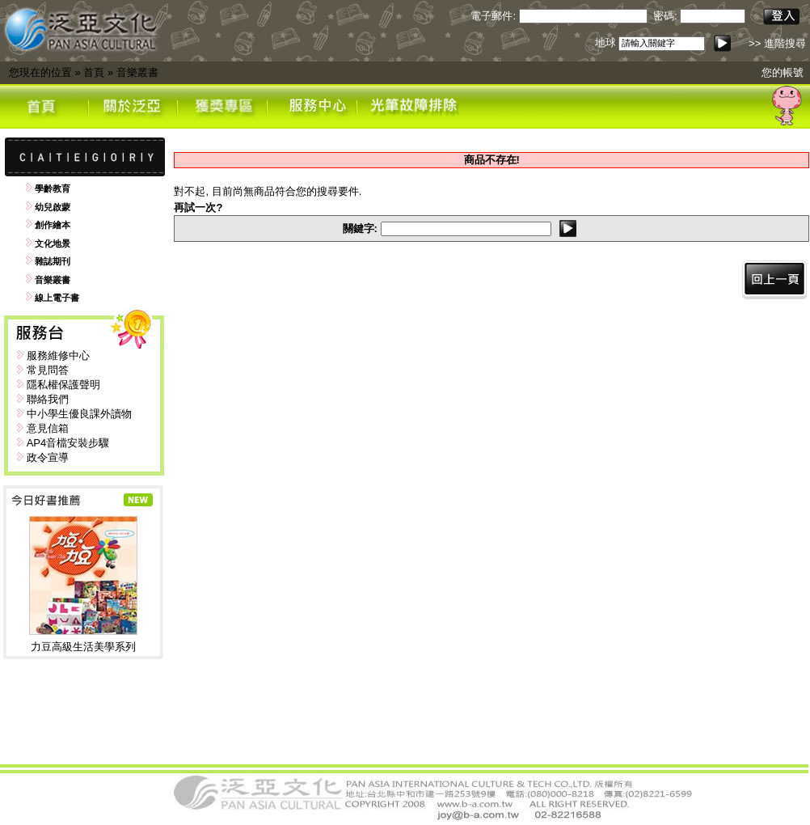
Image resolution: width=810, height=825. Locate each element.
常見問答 (48, 370)
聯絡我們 (48, 399)
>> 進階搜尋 (777, 43)
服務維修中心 (58, 355)
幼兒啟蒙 (52, 207)
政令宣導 (48, 457)
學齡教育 (52, 188)
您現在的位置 (40, 72)
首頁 (93, 72)
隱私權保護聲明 (63, 385)
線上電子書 (57, 297)
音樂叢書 (137, 72)
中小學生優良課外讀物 (79, 414)
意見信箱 (48, 428)
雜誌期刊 (52, 261)
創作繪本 (52, 225)
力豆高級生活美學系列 (83, 647)
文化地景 (52, 243)
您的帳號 (782, 72)
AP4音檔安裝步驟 (68, 443)
